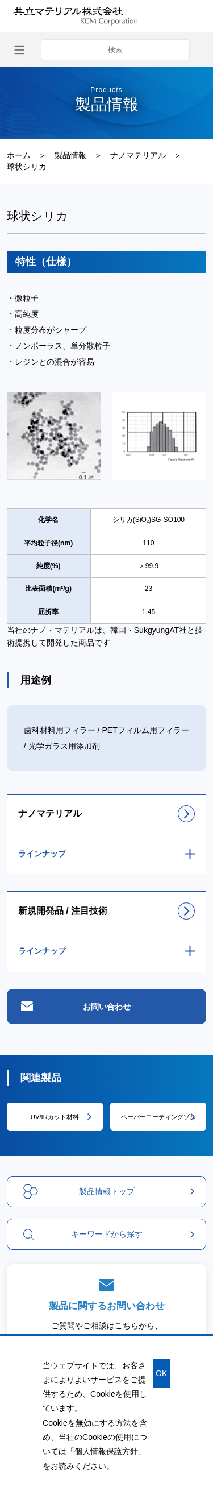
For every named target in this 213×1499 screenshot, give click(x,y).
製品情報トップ (78, 1191)
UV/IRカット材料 (55, 1116)
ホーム (19, 155)
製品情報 (70, 155)
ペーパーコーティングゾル (158, 1116)
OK (161, 1373)
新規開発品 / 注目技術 (62, 910)
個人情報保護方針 (106, 1451)
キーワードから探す (82, 1234)
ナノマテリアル (138, 155)
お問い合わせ (107, 1006)
